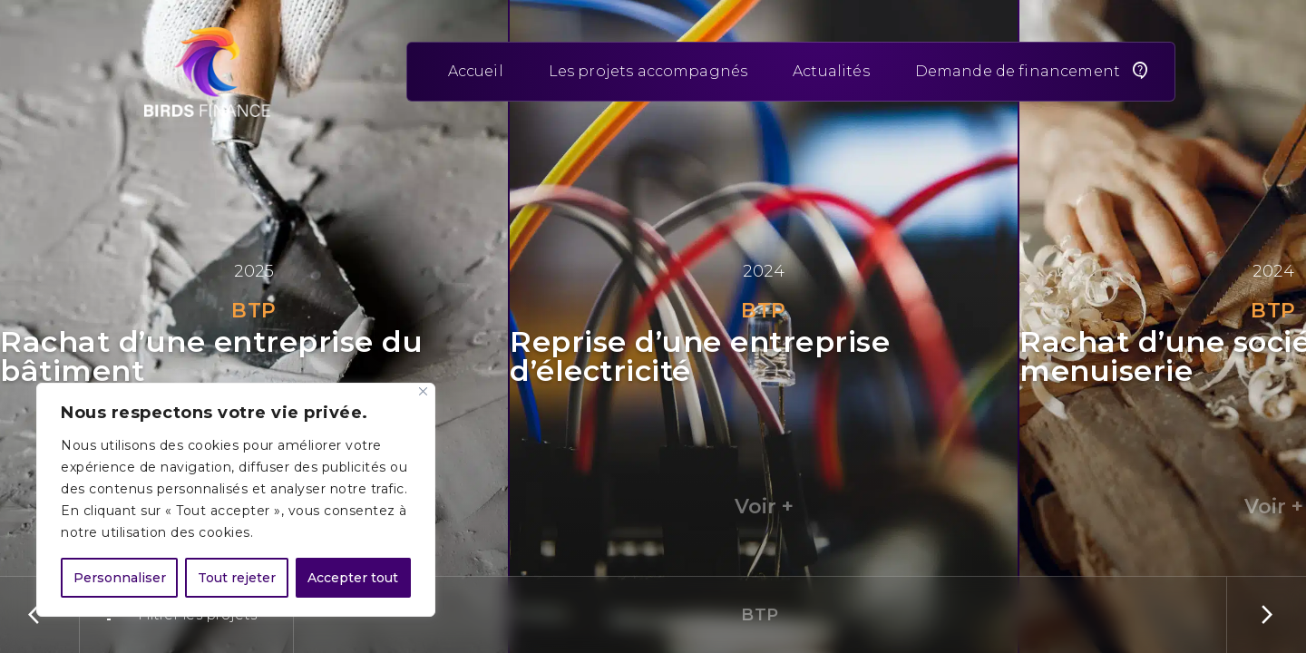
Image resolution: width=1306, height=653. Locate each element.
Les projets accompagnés (648, 71)
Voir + (764, 507)
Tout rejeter (237, 578)
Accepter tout (352, 578)
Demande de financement (1017, 71)
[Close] (423, 391)
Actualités (831, 71)
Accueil (475, 71)
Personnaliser (119, 578)
